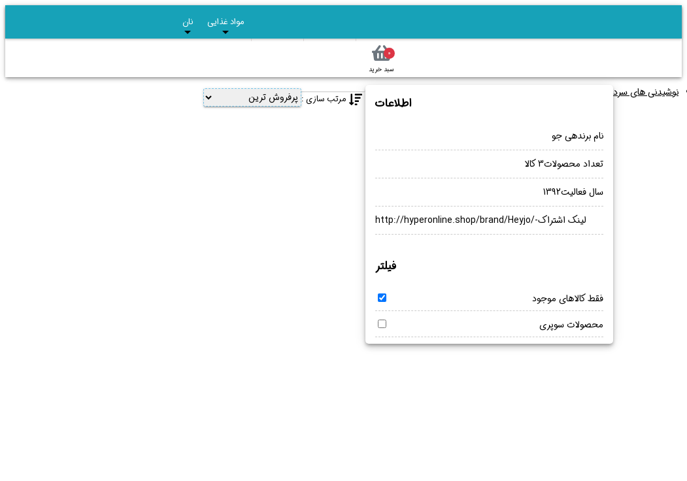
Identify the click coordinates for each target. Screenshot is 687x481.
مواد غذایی (225, 26)
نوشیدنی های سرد (646, 92)
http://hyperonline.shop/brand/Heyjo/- (456, 220)
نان (187, 26)
